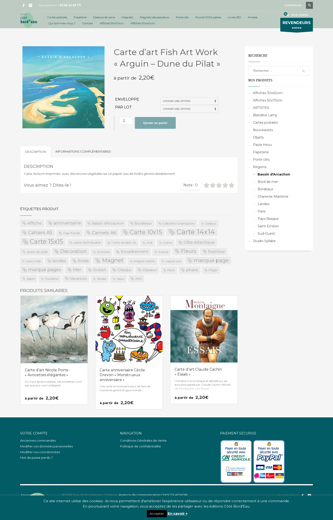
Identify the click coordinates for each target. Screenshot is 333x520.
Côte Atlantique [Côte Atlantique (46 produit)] (199, 242)
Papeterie (261, 152)
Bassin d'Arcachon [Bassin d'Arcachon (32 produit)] (107, 223)
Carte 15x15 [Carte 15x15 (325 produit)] (46, 241)
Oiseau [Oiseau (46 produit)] (124, 270)
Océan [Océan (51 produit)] (99, 269)
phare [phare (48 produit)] (192, 270)
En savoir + (178, 513)
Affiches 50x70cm (267, 100)
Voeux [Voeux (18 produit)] (120, 278)
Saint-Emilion (268, 226)
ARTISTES (261, 108)
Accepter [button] (157, 513)
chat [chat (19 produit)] (150, 242)
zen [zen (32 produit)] (138, 279)
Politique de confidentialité (140, 446)
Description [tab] (35, 152)
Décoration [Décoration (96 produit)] (73, 251)
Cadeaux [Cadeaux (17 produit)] (210, 223)
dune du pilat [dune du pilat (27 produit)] (37, 252)
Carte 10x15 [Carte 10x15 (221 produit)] (146, 232)
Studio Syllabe (264, 241)
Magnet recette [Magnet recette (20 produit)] (144, 261)
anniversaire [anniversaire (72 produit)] (67, 223)
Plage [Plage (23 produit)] (213, 270)
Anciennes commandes (38, 440)
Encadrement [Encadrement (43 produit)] (134, 251)
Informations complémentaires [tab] (83, 151)
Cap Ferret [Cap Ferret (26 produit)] (71, 233)
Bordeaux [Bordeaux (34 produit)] (143, 223)
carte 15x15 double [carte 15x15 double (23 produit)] (87, 242)
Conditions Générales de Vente (143, 440)
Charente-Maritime (273, 196)
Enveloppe (127, 99)
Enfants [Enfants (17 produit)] (163, 252)
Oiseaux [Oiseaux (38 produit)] (150, 270)
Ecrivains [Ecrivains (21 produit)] (103, 252)
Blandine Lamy (265, 115)
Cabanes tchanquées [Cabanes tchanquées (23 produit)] (179, 223)
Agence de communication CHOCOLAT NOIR (153, 495)
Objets (258, 137)
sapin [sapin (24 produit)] (31, 278)
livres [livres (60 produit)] (83, 260)
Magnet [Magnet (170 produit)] (112, 260)
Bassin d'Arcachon (274, 174)
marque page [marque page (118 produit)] (211, 260)
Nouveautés (263, 130)
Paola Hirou (262, 145)
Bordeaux (265, 189)
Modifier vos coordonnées (40, 452)
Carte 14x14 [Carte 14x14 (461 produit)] (195, 232)
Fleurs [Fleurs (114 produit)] (188, 251)
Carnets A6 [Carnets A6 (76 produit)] (104, 232)
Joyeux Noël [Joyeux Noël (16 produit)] (33, 261)
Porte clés (261, 159)
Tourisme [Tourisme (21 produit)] (52, 278)
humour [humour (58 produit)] (216, 251)
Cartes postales (265, 122)
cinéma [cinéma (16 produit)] (167, 242)
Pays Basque (268, 219)
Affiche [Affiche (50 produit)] (35, 223)
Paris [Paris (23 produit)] (171, 270)
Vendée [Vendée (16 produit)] (101, 278)
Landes (263, 204)
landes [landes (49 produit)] (59, 260)
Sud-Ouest (266, 233)
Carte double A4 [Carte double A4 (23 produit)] (123, 242)
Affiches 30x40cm (268, 93)
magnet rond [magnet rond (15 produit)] (173, 261)
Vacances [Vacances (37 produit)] (78, 278)
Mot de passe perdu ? (36, 457)
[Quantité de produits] (126, 121)
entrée (296, 25)
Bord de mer (268, 182)
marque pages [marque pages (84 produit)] (44, 269)
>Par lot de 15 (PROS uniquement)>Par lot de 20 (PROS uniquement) (189, 109)
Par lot (123, 107)
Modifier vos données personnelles (46, 446)
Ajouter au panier (155, 123)
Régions (259, 167)
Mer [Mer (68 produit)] (77, 269)
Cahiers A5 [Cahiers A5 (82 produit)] (40, 232)
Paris (261, 211)
